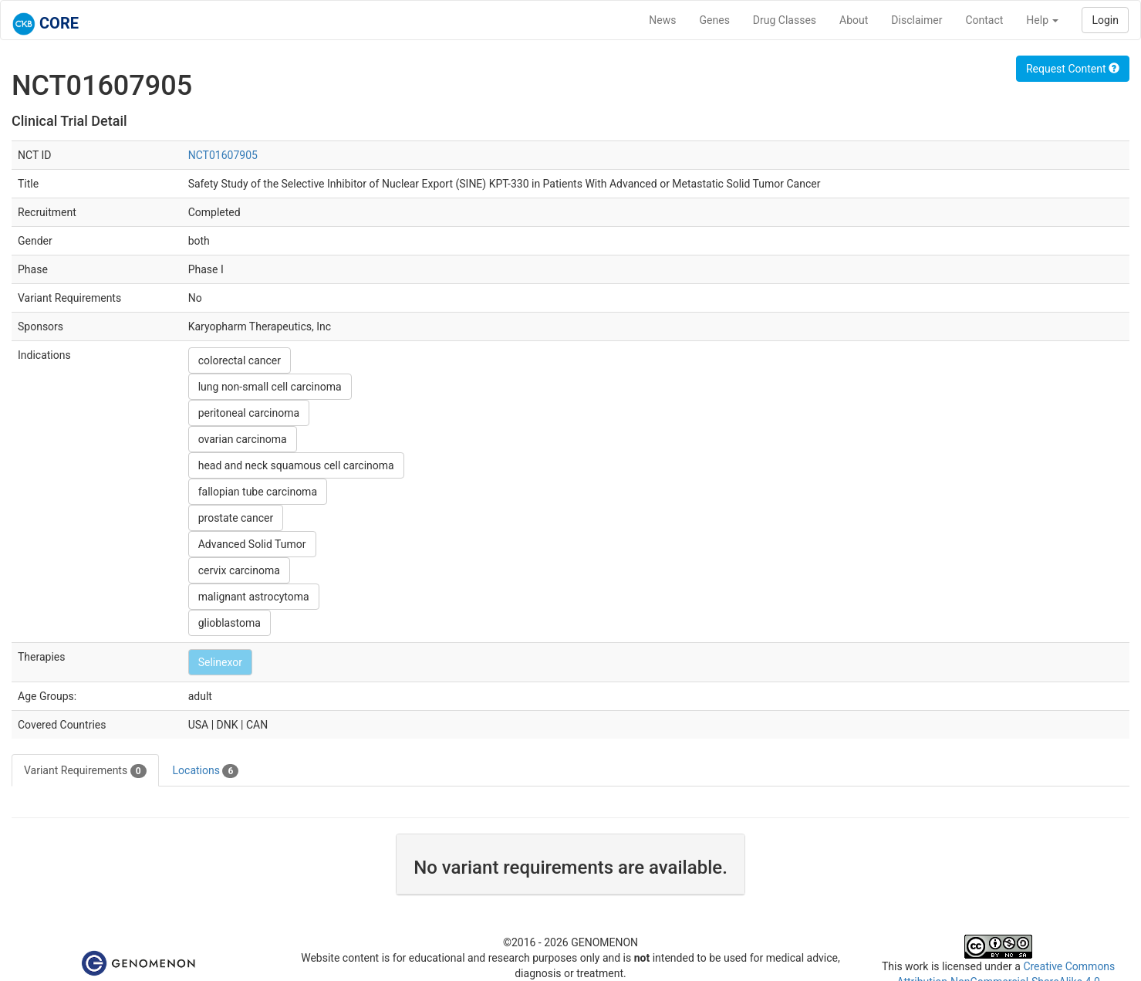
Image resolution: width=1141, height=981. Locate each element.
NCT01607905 (223, 155)
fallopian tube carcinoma (257, 491)
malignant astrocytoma (253, 596)
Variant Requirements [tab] (85, 771)
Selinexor (220, 662)
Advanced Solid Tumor (252, 544)
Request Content (1072, 69)
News (662, 20)
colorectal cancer (239, 360)
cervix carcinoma (239, 570)
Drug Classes (784, 20)
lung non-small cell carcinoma (270, 387)
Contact (984, 20)
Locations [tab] (206, 771)
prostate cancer (236, 518)
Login (1105, 20)
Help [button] (1042, 20)
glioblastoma (229, 623)
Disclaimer (916, 20)
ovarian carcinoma (242, 439)
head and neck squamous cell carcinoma (296, 465)
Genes (715, 20)
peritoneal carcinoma (248, 413)
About (853, 20)
